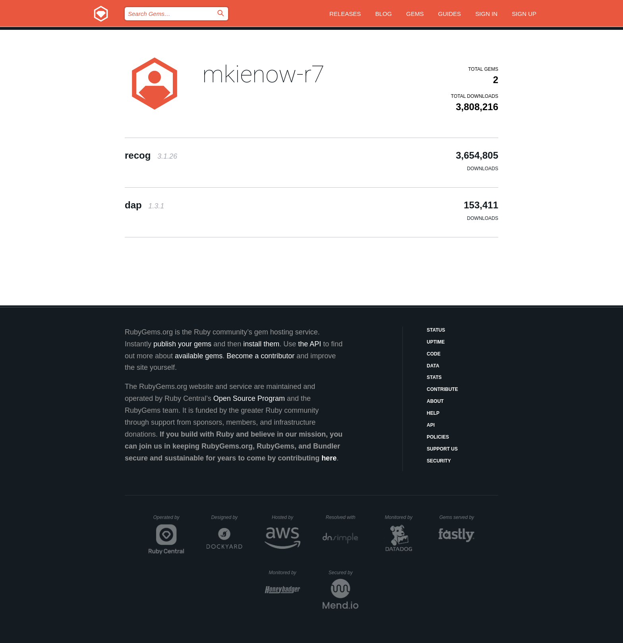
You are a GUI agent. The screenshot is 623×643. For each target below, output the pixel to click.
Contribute (442, 389)
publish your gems (182, 344)
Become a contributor (260, 356)
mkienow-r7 (263, 74)
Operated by (168, 520)
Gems (415, 13)
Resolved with (342, 517)
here (329, 458)
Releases (345, 13)
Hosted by (286, 517)
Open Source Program (249, 398)
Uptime (436, 342)
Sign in (486, 13)
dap (144, 205)
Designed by (226, 517)
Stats (434, 377)
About (435, 401)
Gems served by (457, 517)
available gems (198, 356)
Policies (438, 437)
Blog (383, 13)
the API (309, 344)
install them (261, 344)
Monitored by (401, 517)
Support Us (442, 449)
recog (151, 155)
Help (433, 413)
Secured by (343, 572)
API (431, 425)
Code (434, 354)
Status (436, 330)
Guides (449, 13)
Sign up (524, 13)
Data (433, 366)
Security (439, 461)
